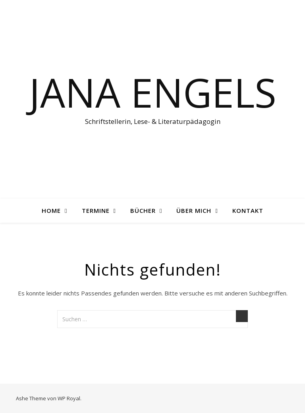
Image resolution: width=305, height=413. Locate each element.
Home (51, 210)
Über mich (193, 210)
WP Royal (69, 398)
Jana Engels (152, 92)
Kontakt (247, 210)
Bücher (143, 210)
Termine (96, 210)
